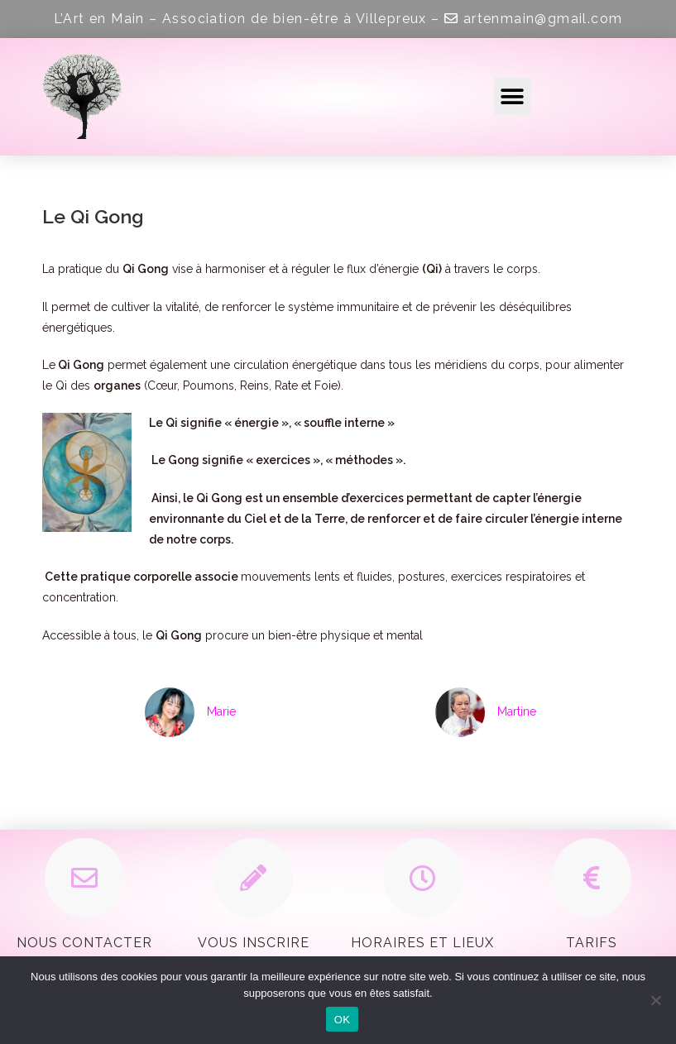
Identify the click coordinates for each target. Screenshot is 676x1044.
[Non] (655, 1000)
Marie (221, 711)
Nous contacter (84, 943)
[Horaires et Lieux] (423, 877)
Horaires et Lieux (422, 943)
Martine (516, 711)
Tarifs (591, 943)
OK (342, 1019)
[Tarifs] (591, 877)
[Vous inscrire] (253, 877)
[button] (512, 96)
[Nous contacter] (84, 877)
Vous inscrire (253, 943)
